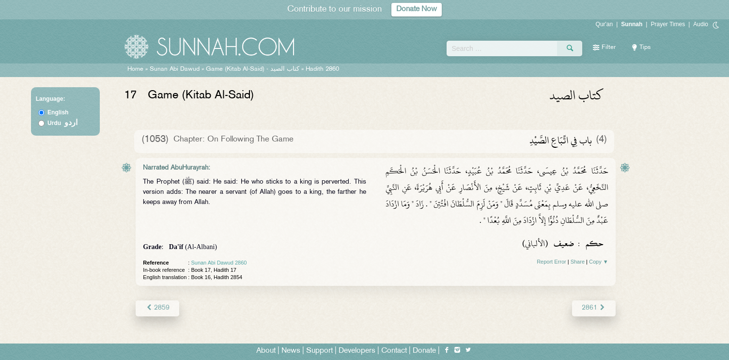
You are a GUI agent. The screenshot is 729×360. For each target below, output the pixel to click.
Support (319, 351)
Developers (357, 351)
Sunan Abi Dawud (175, 69)
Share (578, 262)
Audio (700, 24)
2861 (593, 308)
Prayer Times (668, 24)
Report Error (551, 262)
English (57, 112)
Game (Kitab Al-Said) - (253, 69)
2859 (157, 308)
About (266, 351)
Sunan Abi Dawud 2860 (219, 263)
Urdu (62, 123)
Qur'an (604, 24)
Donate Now (416, 9)
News (290, 351)
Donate (424, 351)
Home (135, 69)
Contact (394, 351)
